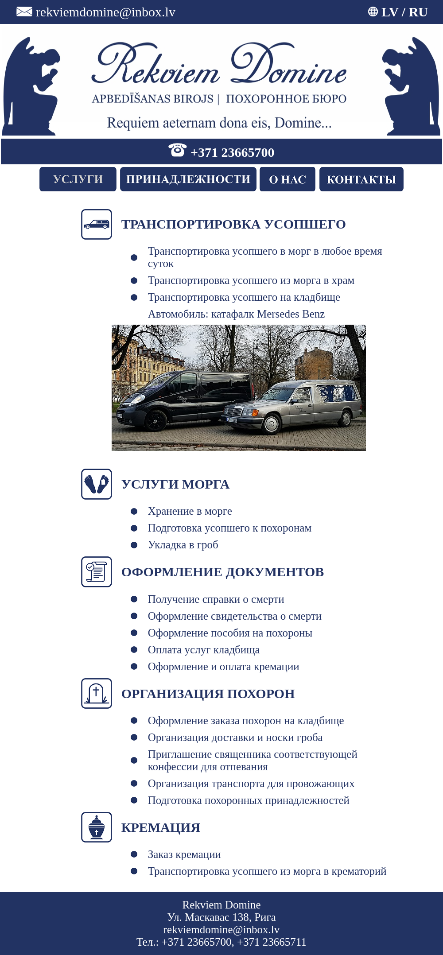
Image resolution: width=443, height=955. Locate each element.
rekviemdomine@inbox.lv (105, 11)
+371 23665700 (232, 152)
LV (389, 11)
